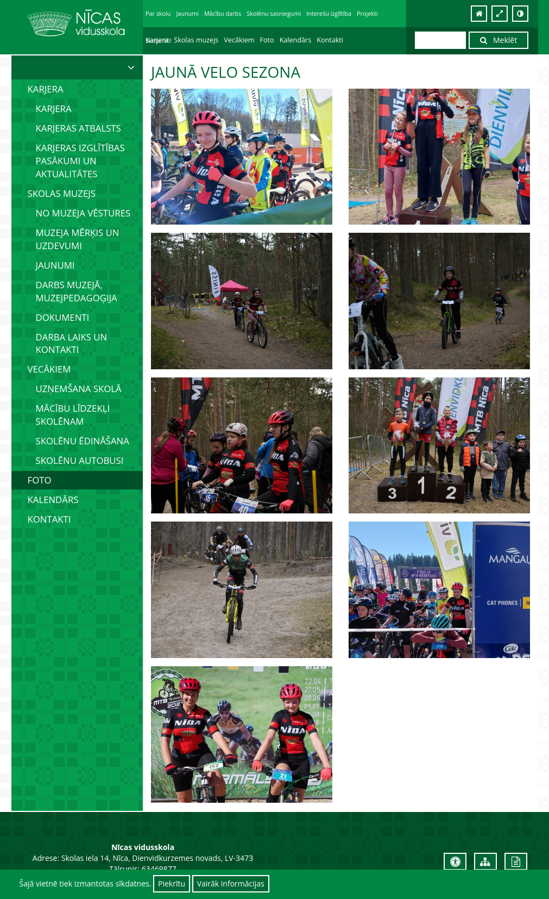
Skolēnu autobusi (80, 460)
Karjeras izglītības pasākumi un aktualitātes (80, 160)
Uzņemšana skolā (79, 388)
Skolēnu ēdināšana (82, 441)
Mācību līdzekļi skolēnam (73, 414)
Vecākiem (239, 40)
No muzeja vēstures (83, 213)
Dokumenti (63, 317)
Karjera (157, 40)
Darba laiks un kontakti (72, 343)
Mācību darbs (222, 13)
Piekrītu (171, 883)
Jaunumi (187, 13)
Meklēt (498, 40)
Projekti (367, 13)
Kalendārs (296, 40)
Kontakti (330, 40)
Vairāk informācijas (230, 883)
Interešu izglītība (328, 13)
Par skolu (158, 13)
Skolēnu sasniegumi (274, 13)
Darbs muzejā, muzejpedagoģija (76, 291)
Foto (267, 40)
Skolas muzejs (196, 40)
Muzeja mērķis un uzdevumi (77, 239)
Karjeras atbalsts (78, 128)
